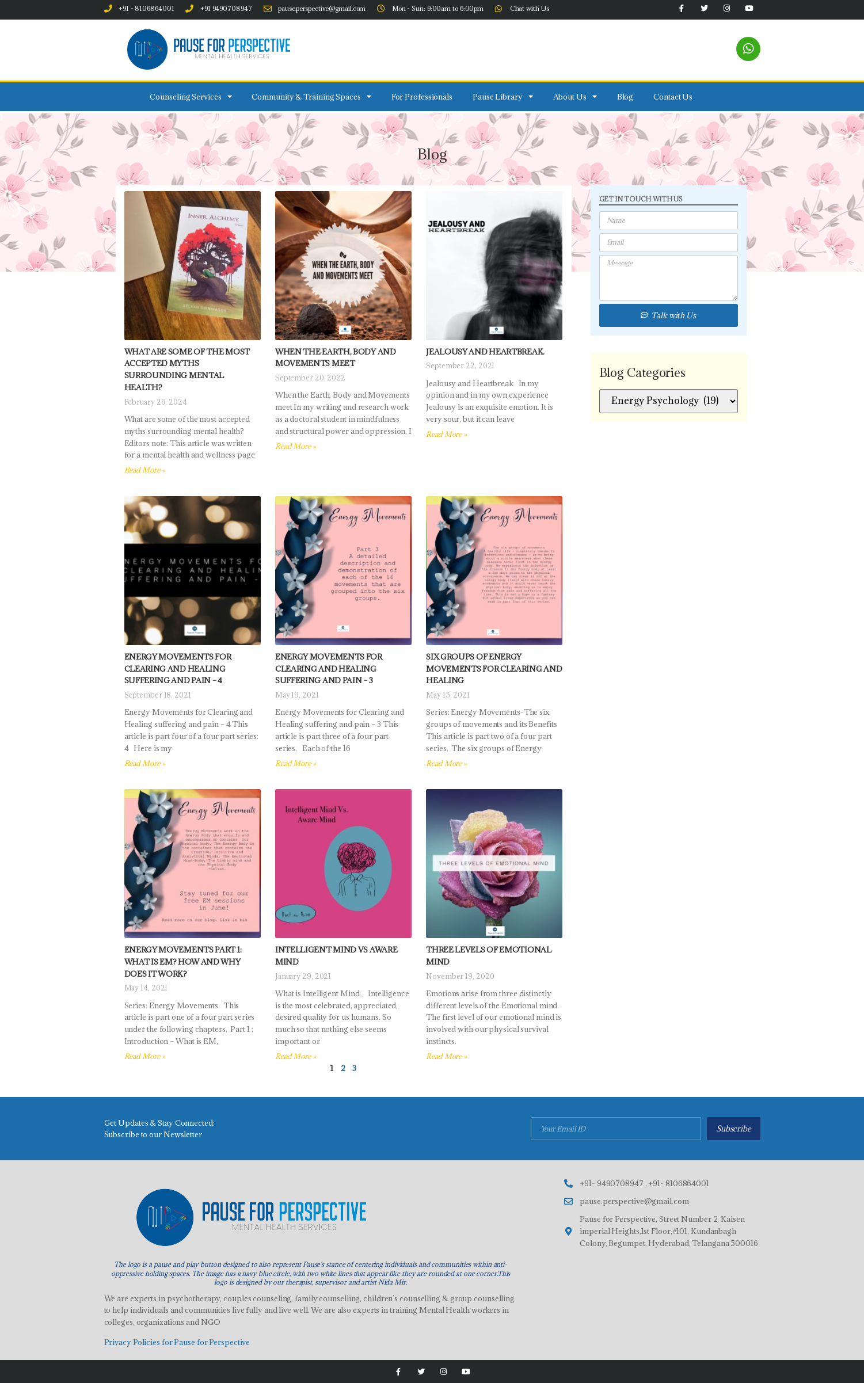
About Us (575, 96)
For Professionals (421, 97)
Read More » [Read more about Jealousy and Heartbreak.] (446, 434)
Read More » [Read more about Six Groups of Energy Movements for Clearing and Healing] (446, 763)
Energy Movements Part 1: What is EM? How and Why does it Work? (183, 961)
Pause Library (503, 96)
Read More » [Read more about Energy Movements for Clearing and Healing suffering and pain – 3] (295, 763)
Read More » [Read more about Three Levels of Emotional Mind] (446, 1056)
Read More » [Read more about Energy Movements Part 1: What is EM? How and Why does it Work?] (144, 1056)
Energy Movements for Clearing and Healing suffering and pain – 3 (328, 669)
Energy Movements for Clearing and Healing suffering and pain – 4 (177, 669)
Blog (625, 97)
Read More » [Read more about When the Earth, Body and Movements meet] (295, 446)
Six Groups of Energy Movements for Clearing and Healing (494, 669)
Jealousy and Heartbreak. (485, 351)
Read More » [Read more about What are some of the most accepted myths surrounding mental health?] (144, 469)
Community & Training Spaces (311, 96)
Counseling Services (190, 96)
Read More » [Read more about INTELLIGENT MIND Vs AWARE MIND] (295, 1056)
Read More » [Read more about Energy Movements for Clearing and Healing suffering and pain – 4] (144, 763)
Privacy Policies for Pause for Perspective (177, 1342)
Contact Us (672, 97)
